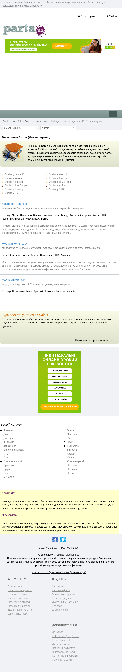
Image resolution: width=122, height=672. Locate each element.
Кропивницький (12, 461)
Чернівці (72, 469)
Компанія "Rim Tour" (15, 203)
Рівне (70, 438)
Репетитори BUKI (61, 640)
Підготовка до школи (64, 651)
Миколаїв (8, 477)
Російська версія (70, 547)
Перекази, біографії (19, 602)
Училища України (18, 598)
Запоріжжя (9, 445)
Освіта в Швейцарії (16, 185)
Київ (5, 453)
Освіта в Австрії (58, 174)
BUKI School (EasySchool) (66, 636)
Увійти (112, 16)
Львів (6, 473)
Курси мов (58, 586)
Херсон (71, 457)
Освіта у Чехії (12, 193)
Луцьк (6, 469)
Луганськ (8, 465)
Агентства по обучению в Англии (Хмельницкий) (59, 572)
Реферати (57, 605)
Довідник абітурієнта (20, 609)
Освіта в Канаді (14, 181)
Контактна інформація (65, 655)
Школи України (60, 609)
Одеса (70, 430)
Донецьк (8, 438)
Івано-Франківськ (13, 449)
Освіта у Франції (14, 174)
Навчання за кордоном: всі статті (94, 340)
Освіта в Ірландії (58, 178)
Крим (6, 457)
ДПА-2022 (57, 632)
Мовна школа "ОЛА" (15, 243)
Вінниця (8, 430)
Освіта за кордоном (36, 121)
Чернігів (71, 473)
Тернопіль (73, 445)
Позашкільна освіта (19, 605)
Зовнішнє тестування (20, 590)
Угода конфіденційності (67, 554)
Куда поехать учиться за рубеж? (26, 315)
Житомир (8, 442)
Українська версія (49, 547)
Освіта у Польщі (14, 189)
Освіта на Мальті (58, 185)
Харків (71, 453)
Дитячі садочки (61, 644)
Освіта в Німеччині (60, 181)
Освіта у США (56, 189)
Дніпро (7, 434)
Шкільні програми (18, 613)
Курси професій (61, 590)
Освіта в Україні (12, 121)
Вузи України (15, 586)
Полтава (72, 434)
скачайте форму (38, 504)
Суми (70, 442)
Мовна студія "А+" (13, 280)
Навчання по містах (63, 648)
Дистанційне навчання (65, 602)
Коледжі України (17, 594)
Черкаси (72, 465)
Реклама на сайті (62, 659)
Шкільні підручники (63, 598)
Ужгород (72, 449)
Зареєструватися (89, 16)
